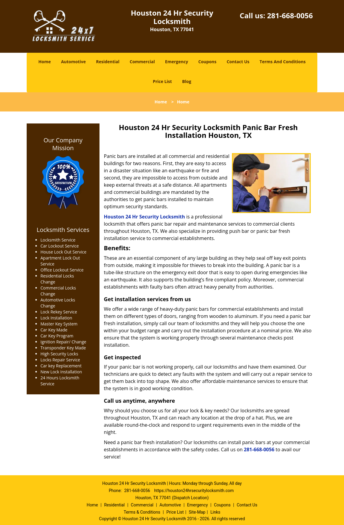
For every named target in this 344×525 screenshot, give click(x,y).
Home (44, 61)
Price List (162, 81)
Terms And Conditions (282, 61)
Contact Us (238, 61)
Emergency (176, 61)
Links (215, 512)
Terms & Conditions (142, 512)
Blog (186, 81)
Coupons (207, 61)
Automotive (73, 61)
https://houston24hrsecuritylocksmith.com (194, 490)
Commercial (142, 61)
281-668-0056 (290, 15)
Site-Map (197, 512)
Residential (107, 61)
